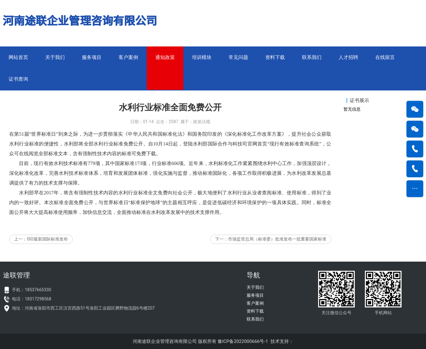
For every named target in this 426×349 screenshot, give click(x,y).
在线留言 (385, 57)
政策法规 (201, 126)
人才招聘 (348, 57)
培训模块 (201, 57)
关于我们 (55, 57)
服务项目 (91, 57)
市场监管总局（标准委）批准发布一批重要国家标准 (277, 243)
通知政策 (165, 57)
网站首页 (18, 57)
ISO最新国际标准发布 (47, 243)
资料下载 (275, 57)
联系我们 (311, 57)
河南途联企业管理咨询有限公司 (165, 341)
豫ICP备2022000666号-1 (243, 341)
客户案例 (128, 57)
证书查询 (18, 79)
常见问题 (238, 57)
